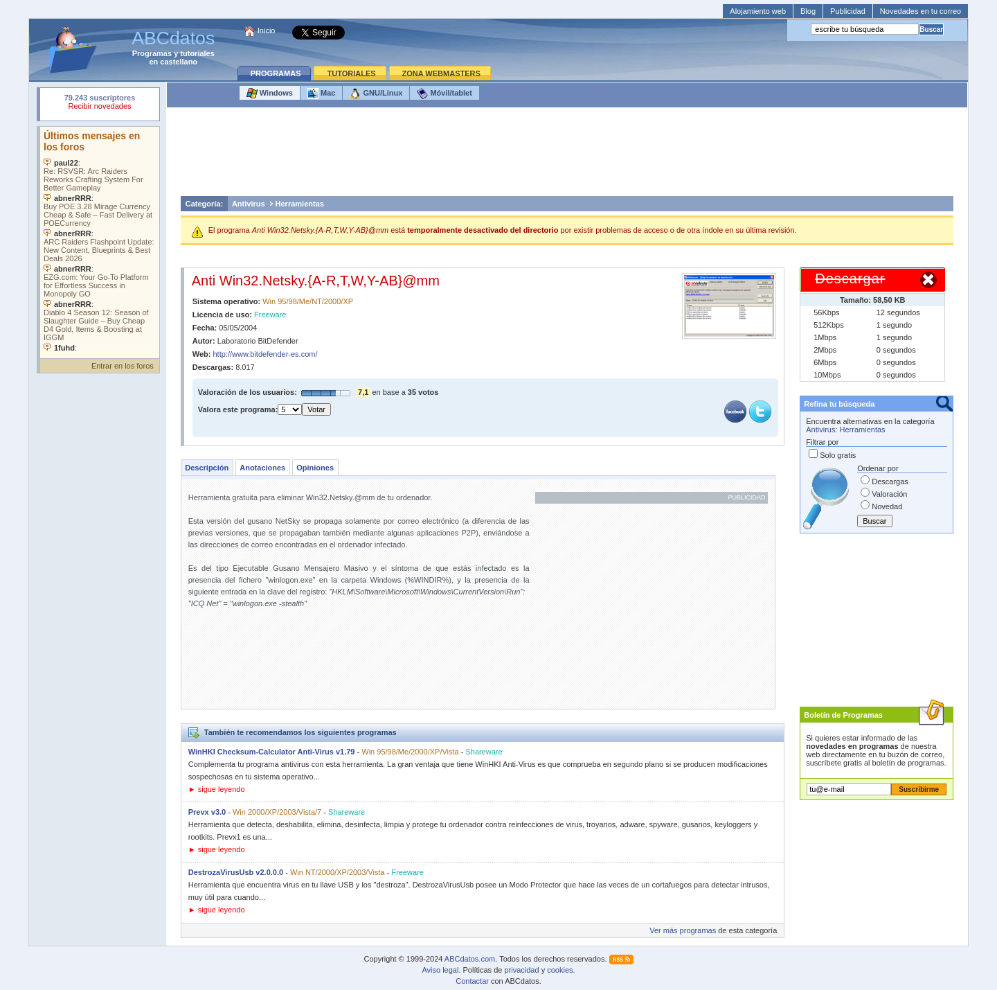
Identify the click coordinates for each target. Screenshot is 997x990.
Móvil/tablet (444, 93)
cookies (560, 970)
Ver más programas (682, 930)
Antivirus (248, 204)
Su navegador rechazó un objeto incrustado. (100, 104)
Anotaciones (262, 467)
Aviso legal (440, 970)
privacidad (521, 970)
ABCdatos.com (469, 959)
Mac (321, 93)
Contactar (472, 981)
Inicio (267, 30)
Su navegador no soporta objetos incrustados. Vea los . (99, 239)
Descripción (206, 467)
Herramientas (300, 204)
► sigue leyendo (216, 789)
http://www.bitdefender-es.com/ (265, 354)
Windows (269, 93)
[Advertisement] (567, 155)
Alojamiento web (758, 11)
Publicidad (847, 11)
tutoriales (197, 53)
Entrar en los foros (122, 366)
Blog (808, 11)
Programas (152, 53)
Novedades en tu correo (920, 11)
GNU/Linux (376, 93)
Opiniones (315, 467)
